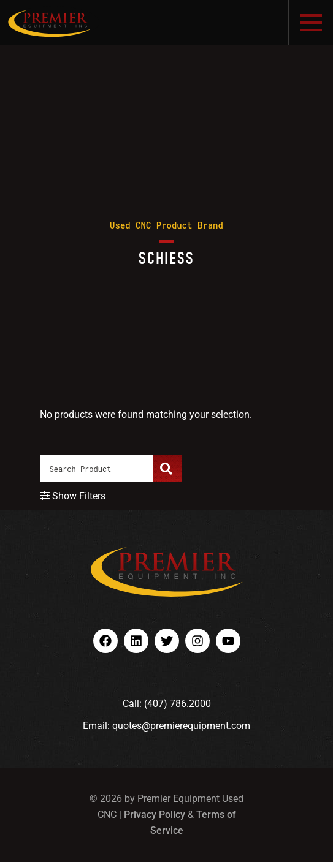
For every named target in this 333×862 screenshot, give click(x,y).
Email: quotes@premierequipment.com (166, 726)
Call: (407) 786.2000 (167, 703)
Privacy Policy (154, 814)
